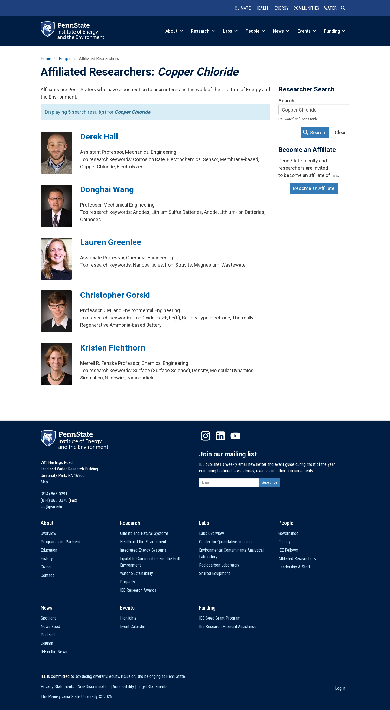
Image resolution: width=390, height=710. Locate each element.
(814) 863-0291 (54, 493)
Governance (288, 533)
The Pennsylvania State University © (76, 696)
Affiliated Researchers (297, 558)
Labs (230, 31)
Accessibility (123, 686)
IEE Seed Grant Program (219, 618)
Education (49, 550)
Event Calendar (132, 626)
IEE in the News (54, 651)
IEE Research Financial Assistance (227, 626)
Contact (47, 575)
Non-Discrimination (93, 686)
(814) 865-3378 (54, 500)
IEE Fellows (288, 550)
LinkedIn (220, 435)
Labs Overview (211, 533)
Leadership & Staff (294, 567)
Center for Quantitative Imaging (225, 541)
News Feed (50, 626)
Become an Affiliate (313, 188)
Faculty (284, 541)
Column (47, 643)
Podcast (48, 634)
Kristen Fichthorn (112, 347)
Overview (48, 533)
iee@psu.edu (51, 506)
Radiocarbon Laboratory (219, 565)
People (255, 31)
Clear (340, 132)
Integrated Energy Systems (143, 550)
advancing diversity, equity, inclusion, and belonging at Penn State (130, 676)
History (47, 558)
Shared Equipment (214, 573)
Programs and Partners (60, 541)
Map (44, 482)
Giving (46, 567)
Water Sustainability (136, 573)
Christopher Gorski (115, 295)
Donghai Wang (107, 189)
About (174, 31)
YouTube (235, 435)
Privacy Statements (57, 686)
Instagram (205, 435)
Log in (340, 688)
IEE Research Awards (138, 590)
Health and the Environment (143, 541)
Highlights (128, 618)
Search (286, 100)
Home (46, 58)
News (281, 31)
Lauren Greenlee (110, 242)
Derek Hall (99, 136)
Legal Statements (152, 686)
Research (203, 31)
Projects (127, 581)
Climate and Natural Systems (144, 533)
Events (306, 31)
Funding (334, 31)
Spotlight (48, 618)
